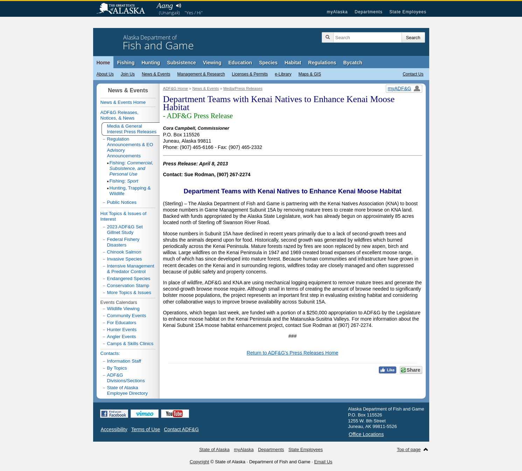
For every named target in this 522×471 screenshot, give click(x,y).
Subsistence (181, 62)
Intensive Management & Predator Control (130, 268)
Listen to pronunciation (178, 5)
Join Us (128, 74)
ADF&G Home (175, 88)
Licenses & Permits (250, 74)
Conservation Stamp (128, 285)
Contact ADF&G (181, 429)
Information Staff (124, 361)
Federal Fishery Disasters (123, 242)
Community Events (126, 315)
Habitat (293, 62)
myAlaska (337, 11)
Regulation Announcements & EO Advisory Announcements (130, 147)
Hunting (150, 62)
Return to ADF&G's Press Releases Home (293, 353)
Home (103, 62)
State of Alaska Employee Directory (127, 390)
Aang (165, 5)
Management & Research (201, 74)
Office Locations (366, 434)
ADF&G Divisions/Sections (126, 377)
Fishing (125, 62)
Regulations (322, 62)
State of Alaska (124, 9)
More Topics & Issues (129, 292)
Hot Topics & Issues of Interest (123, 216)
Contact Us (413, 74)
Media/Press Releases (243, 88)
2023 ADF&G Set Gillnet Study (125, 229)
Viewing (212, 62)
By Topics (117, 368)
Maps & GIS (309, 74)
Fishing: (131, 168)
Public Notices (122, 202)
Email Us (323, 461)
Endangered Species (129, 278)
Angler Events (121, 336)
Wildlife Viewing (123, 308)
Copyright (199, 461)
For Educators (122, 322)
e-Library (283, 74)
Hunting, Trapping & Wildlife (130, 190)
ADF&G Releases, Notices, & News (119, 115)
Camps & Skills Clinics (130, 343)
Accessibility (114, 429)
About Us (105, 74)
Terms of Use (145, 429)
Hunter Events (122, 329)
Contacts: (110, 353)
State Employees (407, 11)
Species (268, 62)
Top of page (409, 449)
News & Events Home (123, 102)
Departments (369, 11)
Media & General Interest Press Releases (132, 128)
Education (240, 62)
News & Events (156, 74)
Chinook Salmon (124, 252)
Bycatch (352, 62)
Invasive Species (124, 259)
